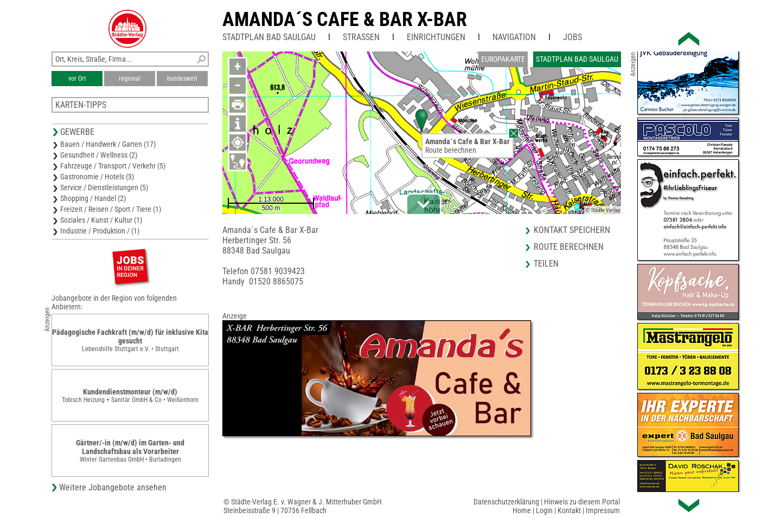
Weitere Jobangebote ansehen (113, 487)
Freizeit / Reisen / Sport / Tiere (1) (110, 209)
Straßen (361, 37)
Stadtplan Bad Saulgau (269, 37)
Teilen (546, 263)
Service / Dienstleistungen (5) (104, 187)
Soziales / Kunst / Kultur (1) (101, 220)
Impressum (603, 510)
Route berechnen (450, 150)
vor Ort (77, 78)
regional (129, 78)
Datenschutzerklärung (506, 501)
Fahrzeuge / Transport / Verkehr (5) (112, 165)
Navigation (514, 37)
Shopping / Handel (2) (93, 198)
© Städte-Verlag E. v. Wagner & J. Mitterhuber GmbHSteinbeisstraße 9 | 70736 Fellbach (302, 506)
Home (522, 510)
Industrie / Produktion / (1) (99, 230)
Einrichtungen (436, 37)
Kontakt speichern (572, 230)
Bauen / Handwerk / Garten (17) (108, 144)
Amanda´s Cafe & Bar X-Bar (344, 19)
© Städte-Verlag (602, 210)
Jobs (572, 37)
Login (544, 510)
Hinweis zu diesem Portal (582, 501)
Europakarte (503, 59)
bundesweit (182, 78)
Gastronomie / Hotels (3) (97, 176)
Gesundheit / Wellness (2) (98, 155)
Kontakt (569, 510)
